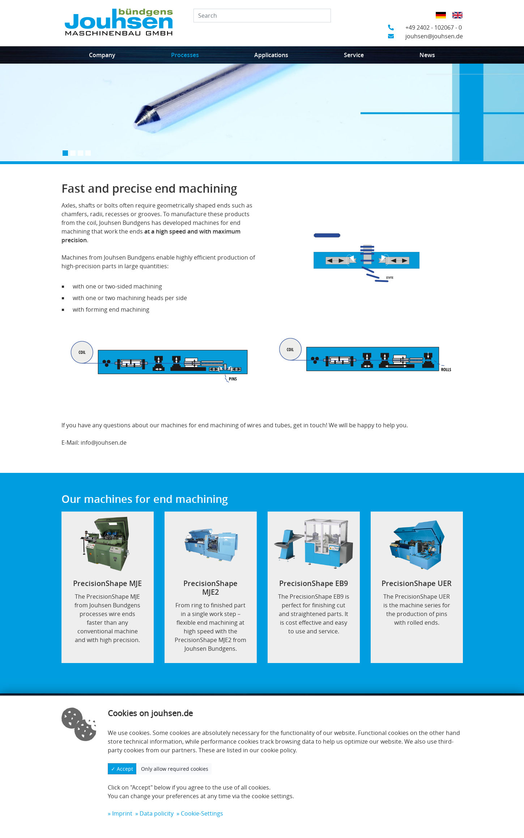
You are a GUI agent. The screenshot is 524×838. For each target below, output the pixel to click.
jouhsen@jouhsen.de (425, 36)
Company (102, 55)
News (427, 55)
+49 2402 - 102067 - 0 (425, 27)
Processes (185, 55)
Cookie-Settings (202, 813)
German (443, 20)
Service (354, 55)
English (460, 20)
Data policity (157, 813)
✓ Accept (122, 768)
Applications (271, 55)
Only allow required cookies (174, 768)
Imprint (122, 813)
